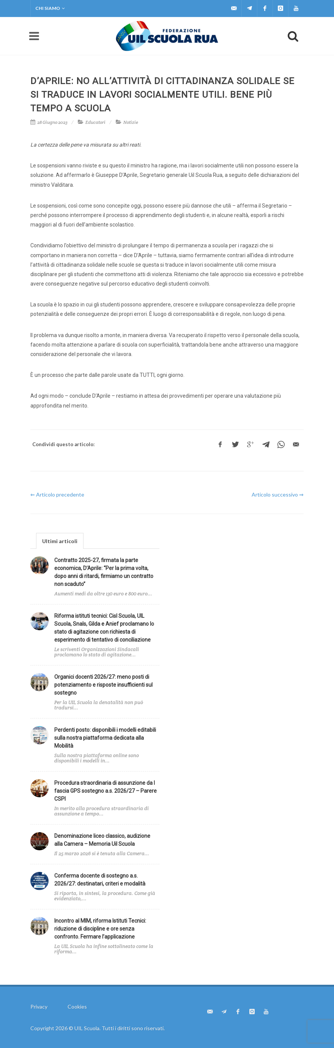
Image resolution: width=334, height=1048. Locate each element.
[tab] (60, 540)
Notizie (130, 122)
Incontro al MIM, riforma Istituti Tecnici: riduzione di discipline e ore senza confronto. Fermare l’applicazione (100, 929)
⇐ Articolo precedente (57, 494)
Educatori (95, 122)
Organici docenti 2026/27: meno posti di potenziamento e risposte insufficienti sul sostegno (103, 685)
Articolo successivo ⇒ (278, 494)
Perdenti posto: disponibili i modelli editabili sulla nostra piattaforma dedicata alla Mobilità (105, 738)
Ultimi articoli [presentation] (59, 541)
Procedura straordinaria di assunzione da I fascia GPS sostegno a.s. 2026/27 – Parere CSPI (105, 791)
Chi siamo (50, 8)
